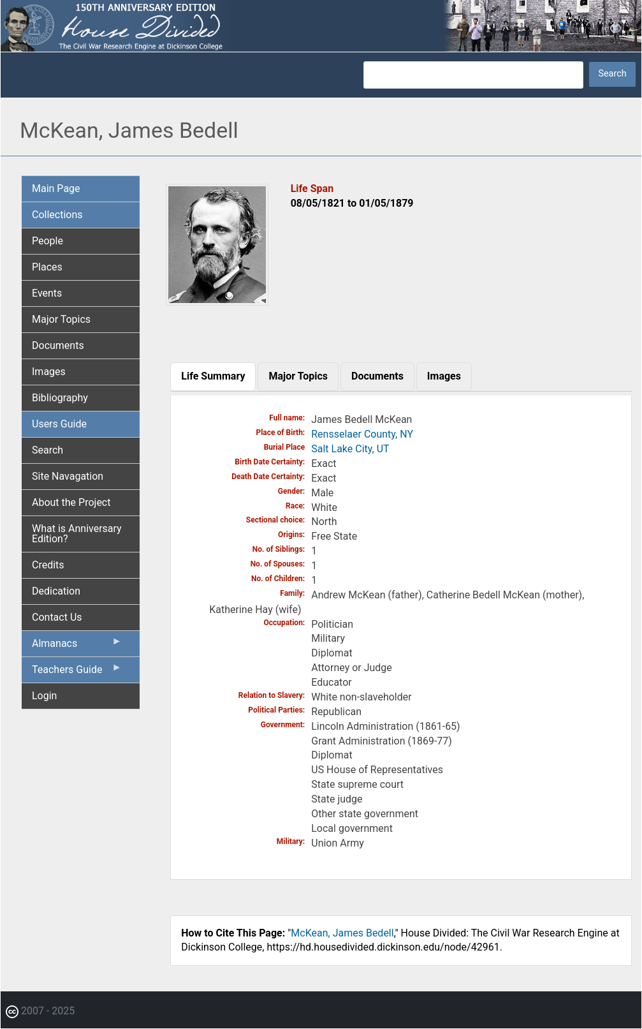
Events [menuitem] (47, 293)
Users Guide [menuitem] (59, 424)
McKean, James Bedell (342, 933)
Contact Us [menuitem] (57, 617)
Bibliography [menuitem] (60, 398)
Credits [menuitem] (48, 565)
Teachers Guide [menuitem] (77, 672)
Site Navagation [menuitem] (67, 476)
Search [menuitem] (47, 450)
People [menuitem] (47, 241)
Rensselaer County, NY (362, 434)
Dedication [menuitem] (56, 591)
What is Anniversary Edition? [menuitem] (77, 533)
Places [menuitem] (47, 267)
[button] (217, 301)
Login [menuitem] (44, 696)
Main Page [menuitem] (56, 188)
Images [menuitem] (49, 372)
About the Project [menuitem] (71, 502)
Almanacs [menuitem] (77, 646)
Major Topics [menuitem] (61, 319)
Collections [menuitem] (57, 215)
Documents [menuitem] (58, 345)
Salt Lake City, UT (350, 449)
